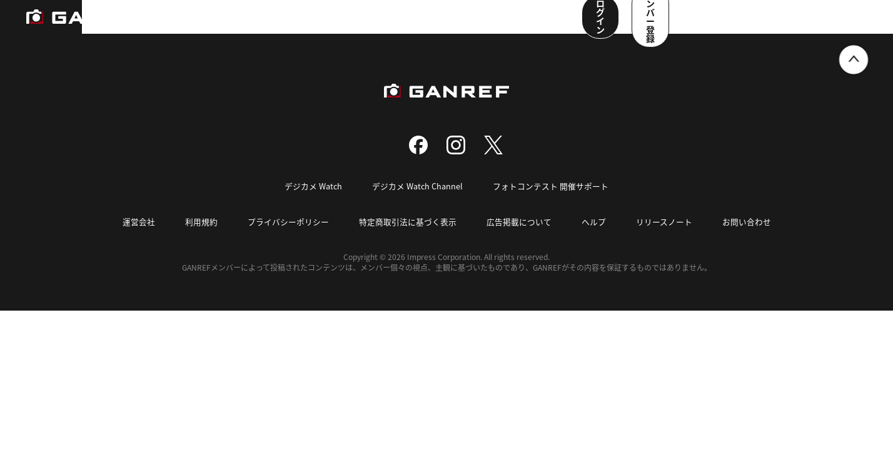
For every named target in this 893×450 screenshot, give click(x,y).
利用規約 (201, 236)
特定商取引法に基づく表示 (408, 236)
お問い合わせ (746, 236)
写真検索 (339, 25)
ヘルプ (594, 236)
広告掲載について (519, 236)
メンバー (455, 25)
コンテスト (398, 25)
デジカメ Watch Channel (417, 201)
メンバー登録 (827, 24)
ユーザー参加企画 (527, 25)
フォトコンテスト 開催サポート (551, 201)
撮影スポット (277, 25)
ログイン (742, 24)
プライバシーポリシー (288, 236)
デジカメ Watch (313, 201)
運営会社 (139, 236)
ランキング (210, 25)
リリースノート (664, 236)
